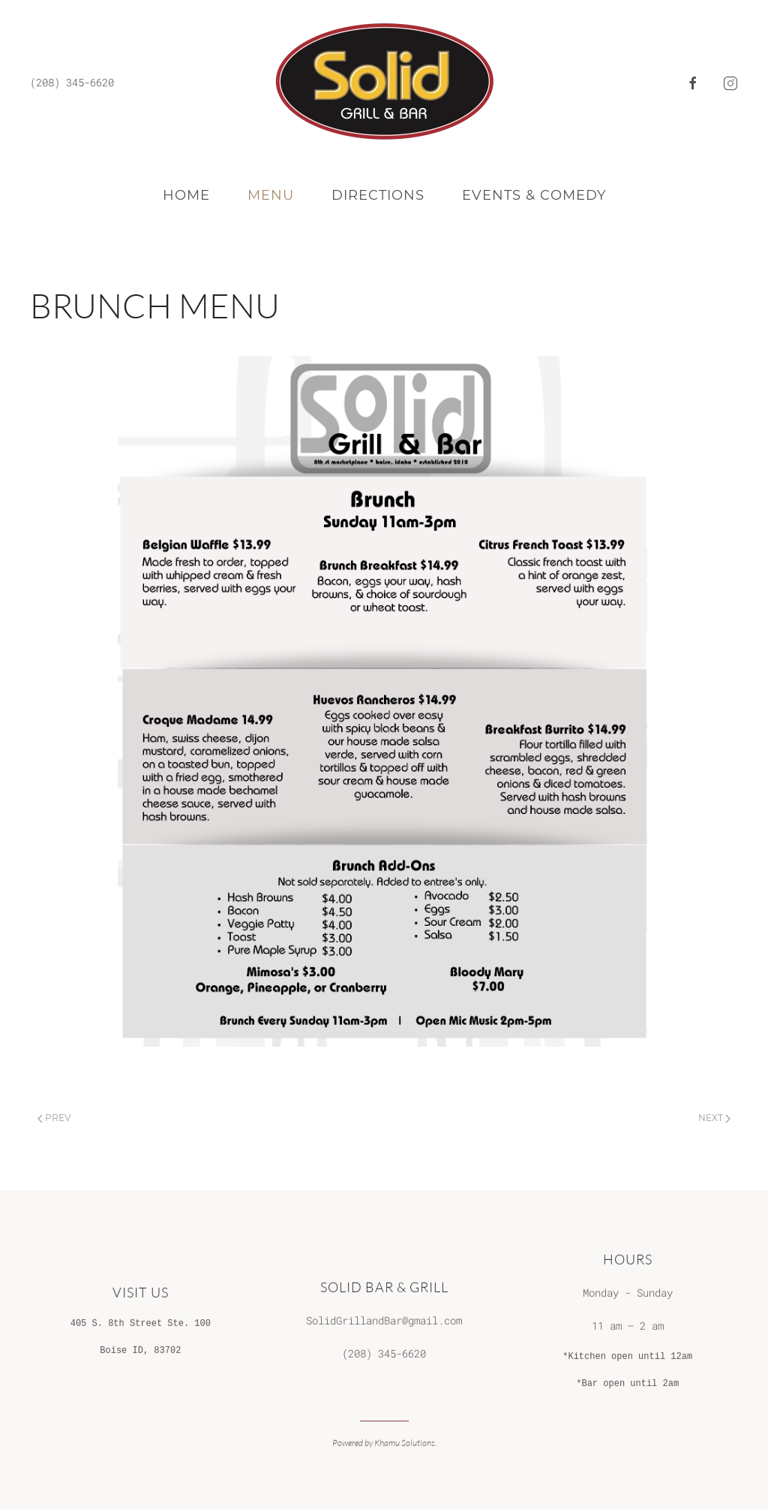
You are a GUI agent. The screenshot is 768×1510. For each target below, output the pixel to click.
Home (186, 195)
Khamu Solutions (404, 1441)
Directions (378, 195)
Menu (271, 195)
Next (714, 1117)
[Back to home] (384, 82)
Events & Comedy (534, 195)
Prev (54, 1117)
